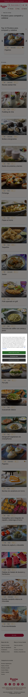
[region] (14, 348)
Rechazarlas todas (14, 356)
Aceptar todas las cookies (14, 352)
